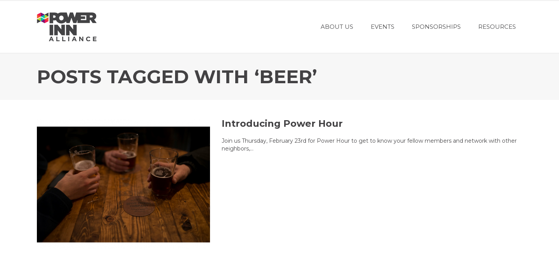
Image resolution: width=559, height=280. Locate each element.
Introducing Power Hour (282, 123)
